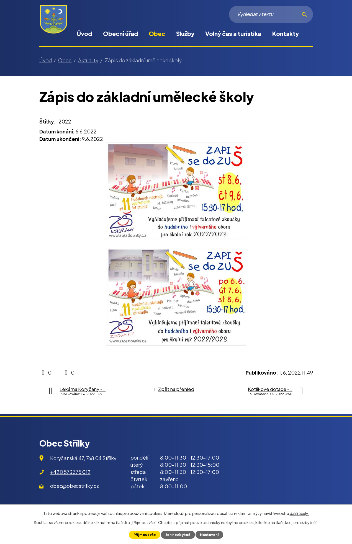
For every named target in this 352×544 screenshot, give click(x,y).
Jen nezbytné (178, 534)
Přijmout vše (144, 534)
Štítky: (47, 121)
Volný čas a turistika (233, 33)
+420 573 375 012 (70, 472)
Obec (157, 33)
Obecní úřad (120, 33)
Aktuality (88, 60)
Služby (185, 33)
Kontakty (285, 33)
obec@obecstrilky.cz (74, 486)
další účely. (299, 513)
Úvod (84, 33)
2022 (64, 121)
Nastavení (209, 534)
